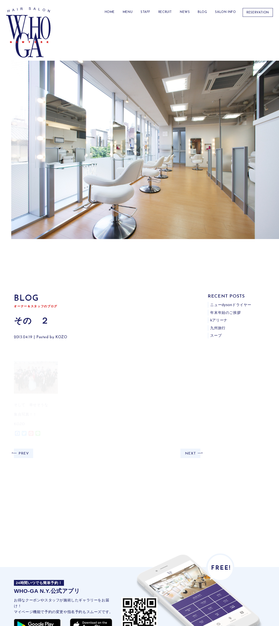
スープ (216, 335)
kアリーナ (219, 320)
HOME (110, 12)
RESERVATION (258, 12)
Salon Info (225, 12)
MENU (128, 12)
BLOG (202, 12)
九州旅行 (218, 328)
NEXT (190, 453)
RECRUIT (165, 12)
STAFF (145, 12)
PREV (24, 453)
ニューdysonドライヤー (230, 305)
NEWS (185, 12)
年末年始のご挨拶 (225, 312)
